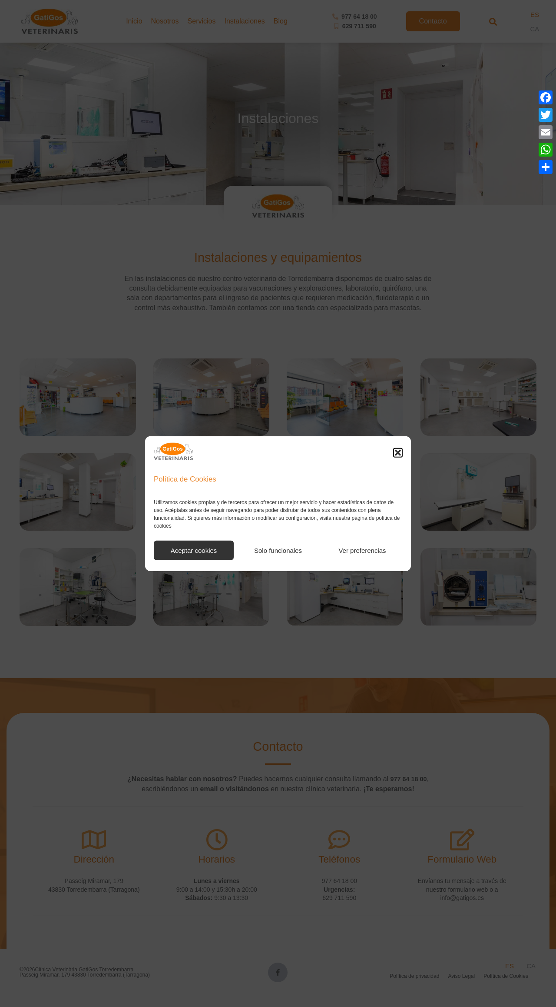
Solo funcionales (278, 550)
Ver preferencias (362, 550)
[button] (398, 452)
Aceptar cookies (194, 550)
